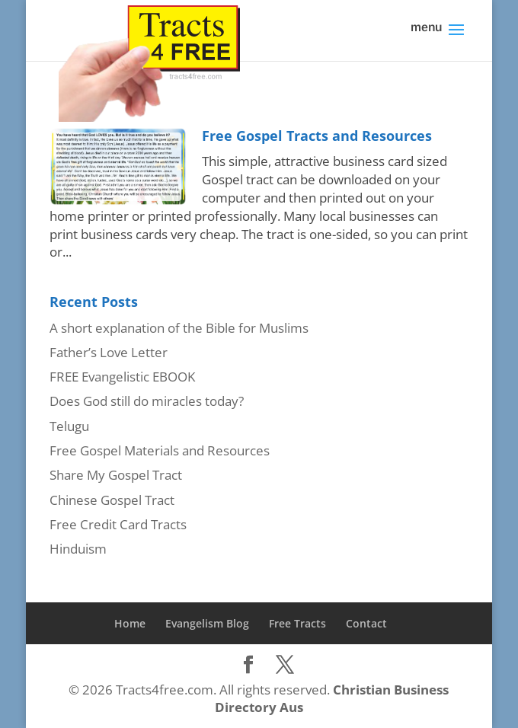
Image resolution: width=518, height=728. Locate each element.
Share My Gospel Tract (116, 475)
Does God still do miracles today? (147, 401)
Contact (366, 623)
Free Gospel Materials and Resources (160, 450)
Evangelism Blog (207, 623)
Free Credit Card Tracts (118, 524)
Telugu (69, 426)
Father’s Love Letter (109, 352)
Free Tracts (297, 623)
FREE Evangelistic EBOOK (122, 376)
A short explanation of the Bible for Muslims (179, 328)
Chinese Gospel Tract (112, 500)
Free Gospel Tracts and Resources (317, 135)
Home (129, 623)
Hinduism (78, 548)
